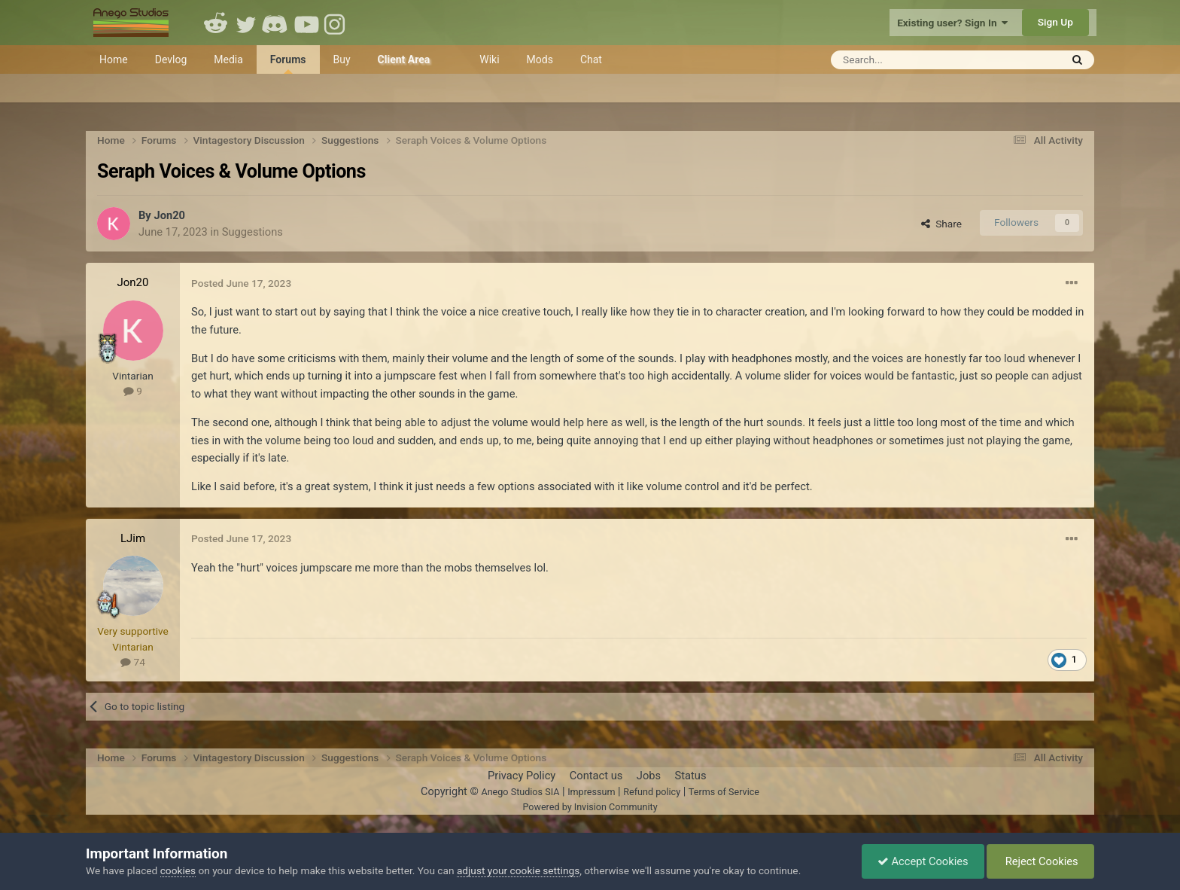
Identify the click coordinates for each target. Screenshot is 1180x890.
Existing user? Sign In (952, 23)
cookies (178, 870)
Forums (288, 63)
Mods (540, 59)
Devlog (171, 59)
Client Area (404, 59)
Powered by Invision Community (589, 806)
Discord (276, 23)
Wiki (489, 59)
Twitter (246, 23)
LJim (132, 538)
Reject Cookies (1040, 861)
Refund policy (651, 791)
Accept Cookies (923, 861)
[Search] (909, 59)
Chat (591, 59)
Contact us (596, 775)
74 (132, 662)
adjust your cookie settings (518, 870)
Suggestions (252, 232)
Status (691, 775)
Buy (342, 59)
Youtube (306, 23)
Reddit (216, 23)
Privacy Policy (521, 775)
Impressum (591, 791)
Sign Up (1055, 22)
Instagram (336, 23)
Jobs (649, 775)
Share (941, 224)
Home (113, 59)
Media (228, 59)
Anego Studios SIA (520, 791)
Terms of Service (724, 791)
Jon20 (169, 215)
